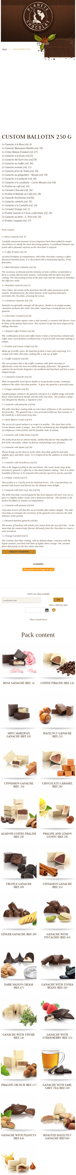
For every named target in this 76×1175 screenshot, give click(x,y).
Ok (58, 600)
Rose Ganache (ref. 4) (15, 236)
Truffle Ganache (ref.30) (16, 358)
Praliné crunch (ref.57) (16, 477)
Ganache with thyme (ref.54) (18, 447)
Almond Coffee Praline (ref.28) (20, 331)
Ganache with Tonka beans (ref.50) (21, 434)
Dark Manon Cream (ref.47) (18, 419)
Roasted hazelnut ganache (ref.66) (21, 520)
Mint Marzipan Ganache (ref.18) (20, 267)
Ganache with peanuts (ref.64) (19, 505)
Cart (46, 44)
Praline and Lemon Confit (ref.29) (21, 346)
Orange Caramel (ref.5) (16, 535)
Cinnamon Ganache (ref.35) (18, 376)
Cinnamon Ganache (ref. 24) (18, 300)
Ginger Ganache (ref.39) (17, 389)
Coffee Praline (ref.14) (16, 252)
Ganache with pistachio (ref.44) (20, 404)
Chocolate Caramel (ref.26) (18, 315)
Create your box (19, 552)
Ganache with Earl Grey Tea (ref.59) (22, 490)
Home (4, 49)
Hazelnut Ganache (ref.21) (17, 285)
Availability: (38, 564)
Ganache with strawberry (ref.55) (21, 462)
